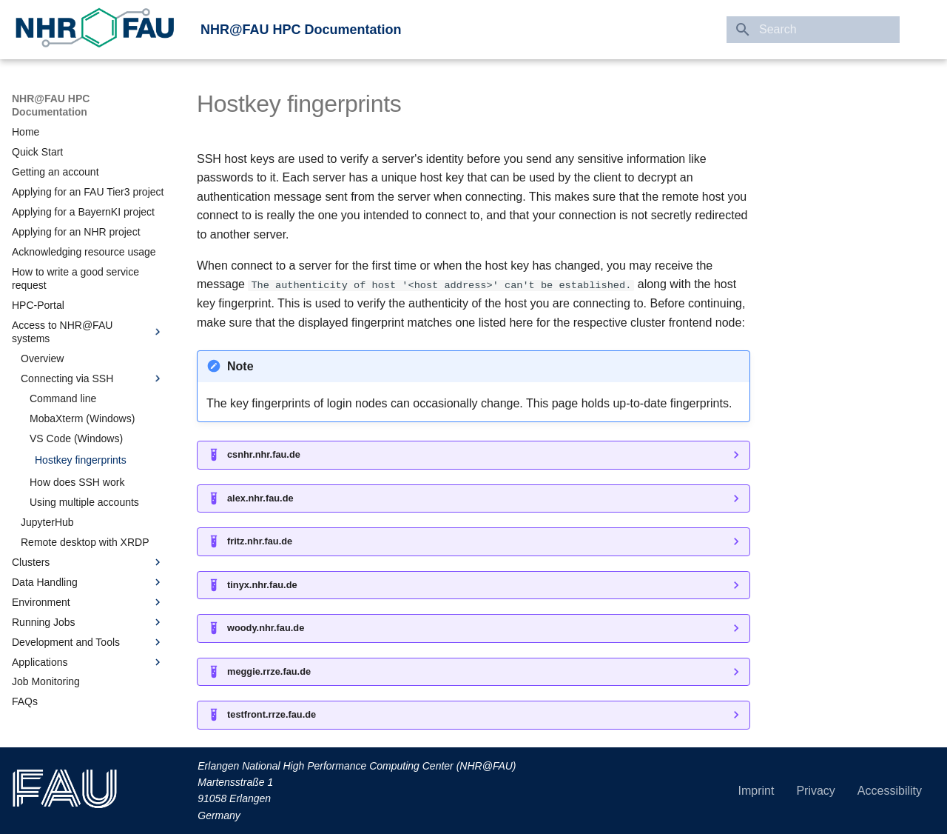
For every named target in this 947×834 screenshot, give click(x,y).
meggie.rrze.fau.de (269, 670)
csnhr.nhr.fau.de (263, 454)
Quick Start (37, 152)
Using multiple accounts (84, 502)
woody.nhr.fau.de (265, 627)
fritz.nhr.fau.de (259, 541)
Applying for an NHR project (76, 232)
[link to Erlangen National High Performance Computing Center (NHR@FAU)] (94, 29)
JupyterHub (47, 522)
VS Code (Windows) (76, 438)
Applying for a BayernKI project (83, 212)
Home (25, 132)
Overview (42, 358)
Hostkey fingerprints (81, 460)
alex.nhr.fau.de (260, 498)
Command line (63, 398)
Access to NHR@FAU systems (88, 331)
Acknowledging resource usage (84, 252)
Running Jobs (88, 622)
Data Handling (88, 582)
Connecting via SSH (92, 378)
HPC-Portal (38, 305)
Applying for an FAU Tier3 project (88, 192)
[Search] (813, 29)
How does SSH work (77, 482)
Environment (88, 602)
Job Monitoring (46, 681)
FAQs (25, 701)
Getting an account (55, 172)
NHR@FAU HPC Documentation (301, 29)
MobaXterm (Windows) (82, 418)
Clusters (88, 562)
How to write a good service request (75, 278)
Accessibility (889, 790)
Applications (88, 662)
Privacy (815, 790)
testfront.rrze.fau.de (271, 714)
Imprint (756, 790)
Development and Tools (88, 642)
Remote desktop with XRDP (85, 542)
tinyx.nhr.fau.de (262, 584)
